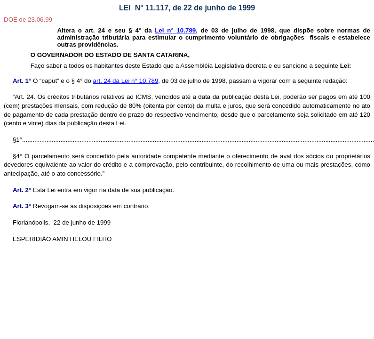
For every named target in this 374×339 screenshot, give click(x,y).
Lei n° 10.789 (175, 30)
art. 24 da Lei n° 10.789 (126, 80)
